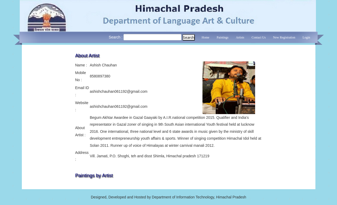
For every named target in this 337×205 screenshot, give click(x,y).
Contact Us (259, 37)
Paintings (223, 37)
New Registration (284, 37)
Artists (240, 37)
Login (306, 37)
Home (205, 37)
